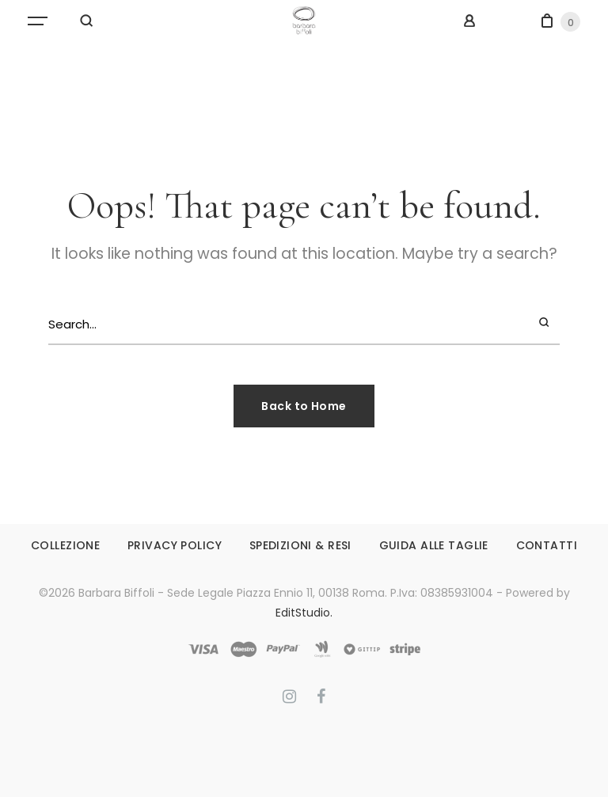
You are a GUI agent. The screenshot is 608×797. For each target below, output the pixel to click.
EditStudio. (304, 613)
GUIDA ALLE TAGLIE (433, 545)
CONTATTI (546, 545)
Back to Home (303, 406)
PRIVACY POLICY (174, 545)
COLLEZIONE (65, 545)
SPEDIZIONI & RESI (300, 545)
